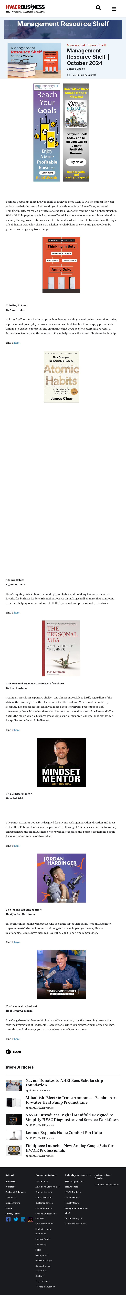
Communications (43, 1192)
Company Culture (43, 1197)
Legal (38, 1250)
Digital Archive (13, 1203)
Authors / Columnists (16, 1192)
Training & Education (45, 1287)
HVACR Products (73, 1192)
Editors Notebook (43, 1208)
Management (41, 1255)
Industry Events (42, 1239)
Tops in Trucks (42, 1281)
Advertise (11, 1187)
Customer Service (44, 1203)
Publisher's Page (43, 1260)
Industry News (72, 1203)
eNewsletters (71, 1187)
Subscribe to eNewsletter (106, 1184)
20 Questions (41, 1181)
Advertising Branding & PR (47, 1187)
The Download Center (75, 1223)
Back (17, 1052)
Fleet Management (44, 1223)
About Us (10, 1181)
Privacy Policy (13, 1213)
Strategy (39, 1276)
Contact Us (11, 1197)
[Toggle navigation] (114, 9)
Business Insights (73, 1218)
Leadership (40, 1244)
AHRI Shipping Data (74, 1181)
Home (9, 1208)
